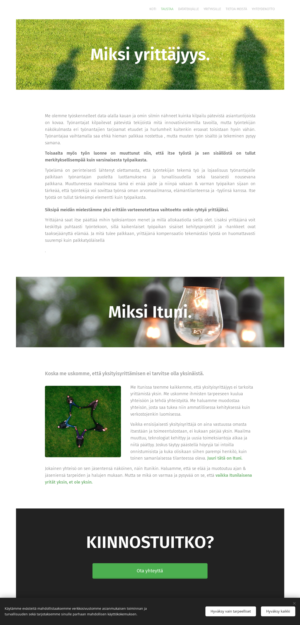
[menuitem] (252, 10)
